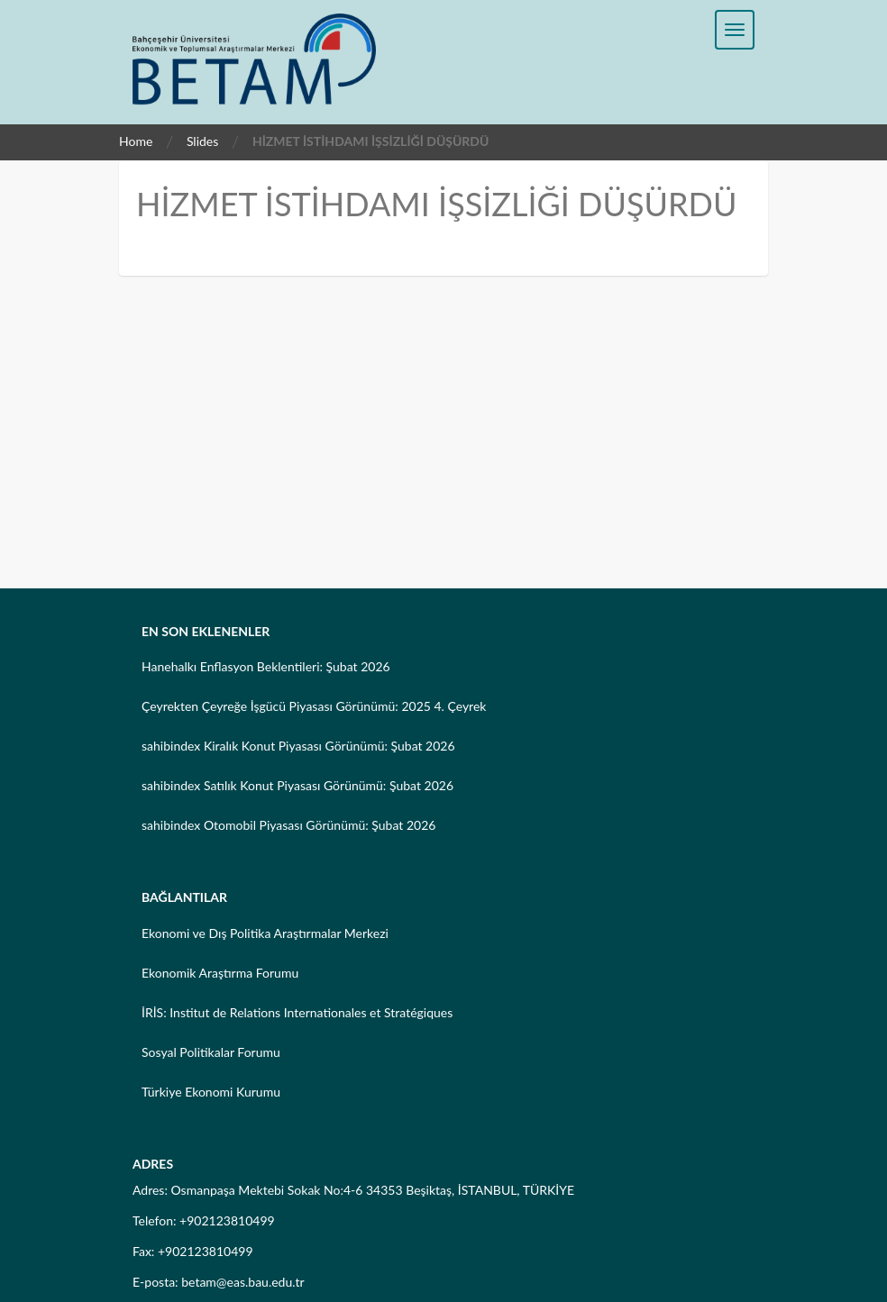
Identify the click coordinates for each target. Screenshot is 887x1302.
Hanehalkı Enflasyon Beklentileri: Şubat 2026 (266, 666)
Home (135, 141)
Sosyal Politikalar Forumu (211, 1052)
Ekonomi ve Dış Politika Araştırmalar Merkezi (265, 933)
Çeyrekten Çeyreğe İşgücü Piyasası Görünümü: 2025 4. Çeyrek (314, 706)
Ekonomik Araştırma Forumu (220, 972)
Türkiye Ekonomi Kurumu (211, 1091)
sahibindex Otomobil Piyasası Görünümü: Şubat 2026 (288, 825)
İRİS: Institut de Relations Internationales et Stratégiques (297, 1012)
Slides (202, 141)
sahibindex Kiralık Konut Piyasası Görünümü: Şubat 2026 (298, 745)
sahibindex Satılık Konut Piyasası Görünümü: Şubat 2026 (297, 785)
